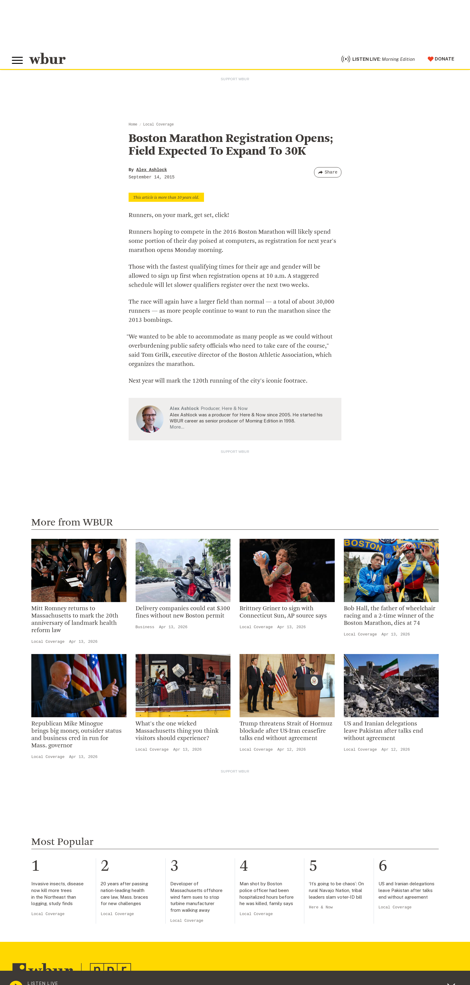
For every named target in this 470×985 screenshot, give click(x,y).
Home (133, 127)
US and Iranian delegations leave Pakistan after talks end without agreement (383, 733)
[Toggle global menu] (17, 61)
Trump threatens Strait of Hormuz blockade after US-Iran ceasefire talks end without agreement (286, 733)
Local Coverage (158, 127)
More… (177, 429)
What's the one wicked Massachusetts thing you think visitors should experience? (177, 733)
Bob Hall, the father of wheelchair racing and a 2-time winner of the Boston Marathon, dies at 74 (389, 618)
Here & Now (321, 910)
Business (145, 629)
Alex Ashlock (151, 172)
